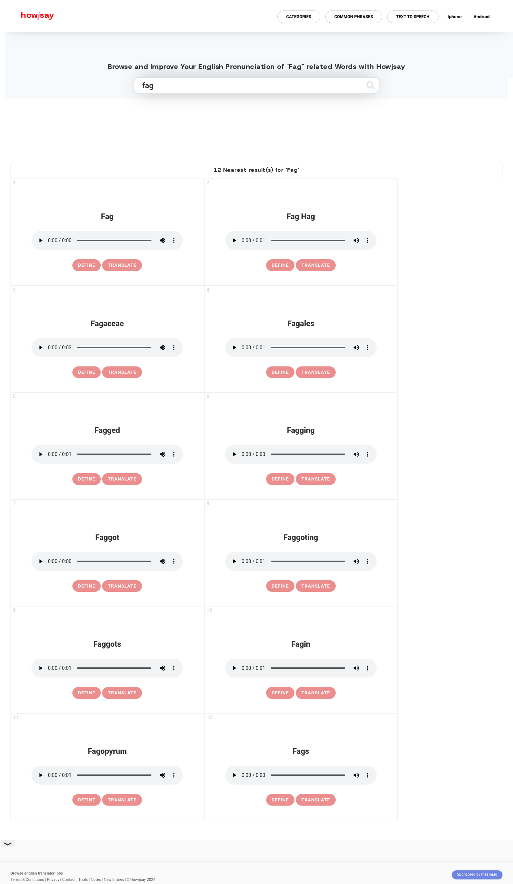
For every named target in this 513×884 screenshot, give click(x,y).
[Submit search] (370, 85)
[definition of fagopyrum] (86, 800)
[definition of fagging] (280, 479)
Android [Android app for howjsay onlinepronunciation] (481, 16)
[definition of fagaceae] (86, 372)
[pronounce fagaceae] (107, 347)
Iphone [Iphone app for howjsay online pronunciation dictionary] (455, 16)
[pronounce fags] (301, 775)
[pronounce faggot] (107, 561)
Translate (122, 265)
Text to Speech (412, 16)
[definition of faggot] (86, 586)
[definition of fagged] (86, 479)
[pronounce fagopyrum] (107, 775)
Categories (298, 16)
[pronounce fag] (107, 240)
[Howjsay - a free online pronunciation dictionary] (27, 16)
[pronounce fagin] (301, 668)
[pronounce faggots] (107, 668)
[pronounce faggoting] (301, 561)
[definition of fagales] (280, 372)
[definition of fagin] (280, 693)
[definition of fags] (280, 800)
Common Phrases (353, 16)
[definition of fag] (86, 265)
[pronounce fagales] (301, 347)
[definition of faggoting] (280, 586)
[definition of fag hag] (280, 265)
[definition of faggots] (86, 693)
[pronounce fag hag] (301, 240)
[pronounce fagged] (107, 454)
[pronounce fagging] (301, 454)
